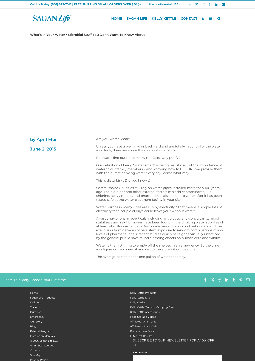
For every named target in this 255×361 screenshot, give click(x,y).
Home (34, 292)
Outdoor (35, 312)
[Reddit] (219, 280)
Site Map (35, 355)
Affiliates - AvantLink (143, 321)
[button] (218, 19)
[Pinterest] (240, 280)
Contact (35, 350)
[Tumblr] (233, 280)
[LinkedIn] (226, 280)
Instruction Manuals (42, 336)
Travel (33, 307)
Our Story (36, 321)
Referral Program (41, 331)
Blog (33, 326)
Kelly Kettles (138, 302)
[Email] (247, 280)
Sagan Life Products (42, 297)
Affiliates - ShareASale (143, 326)
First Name (141, 352)
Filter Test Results (141, 336)
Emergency (37, 316)
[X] (212, 280)
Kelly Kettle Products (143, 292)
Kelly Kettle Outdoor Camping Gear (152, 307)
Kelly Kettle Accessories (145, 312)
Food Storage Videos (143, 316)
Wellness (35, 302)
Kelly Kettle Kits (140, 297)
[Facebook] (205, 280)
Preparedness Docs (142, 331)
